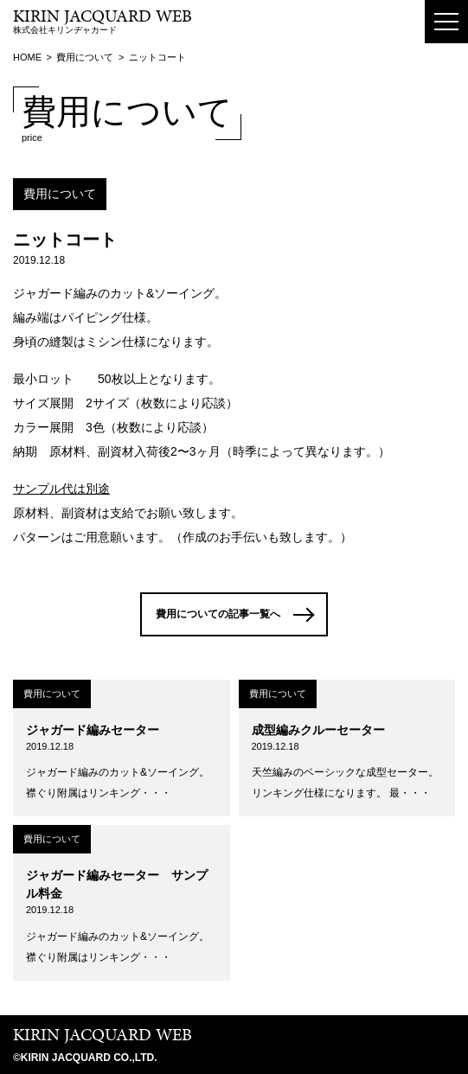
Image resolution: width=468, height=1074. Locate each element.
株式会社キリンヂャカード (102, 22)
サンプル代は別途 (61, 488)
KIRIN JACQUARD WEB (102, 1034)
